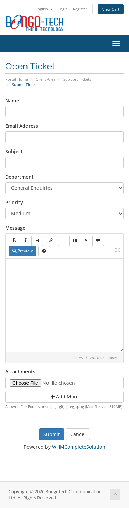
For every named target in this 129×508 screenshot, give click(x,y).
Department (19, 177)
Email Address (21, 126)
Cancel (78, 434)
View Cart (110, 9)
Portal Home (16, 79)
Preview (22, 251)
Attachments (20, 371)
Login (63, 8)
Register (80, 8)
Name (12, 100)
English (44, 8)
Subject (14, 151)
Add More (65, 396)
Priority (14, 202)
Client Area (45, 79)
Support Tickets (77, 79)
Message (15, 228)
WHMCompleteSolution (78, 447)
